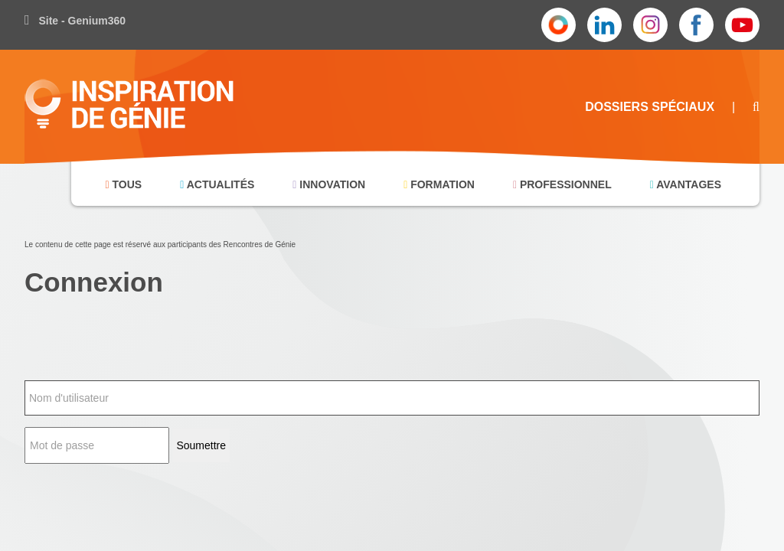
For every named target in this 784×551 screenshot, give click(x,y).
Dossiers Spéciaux (649, 106)
